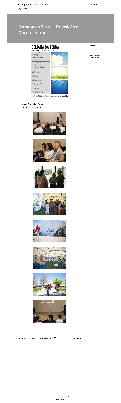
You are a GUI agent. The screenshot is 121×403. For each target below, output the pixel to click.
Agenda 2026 (23, 9)
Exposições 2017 (94, 57)
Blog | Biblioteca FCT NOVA (33, 4)
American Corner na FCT (96, 55)
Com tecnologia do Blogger (60, 396)
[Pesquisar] (94, 5)
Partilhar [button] (93, 45)
